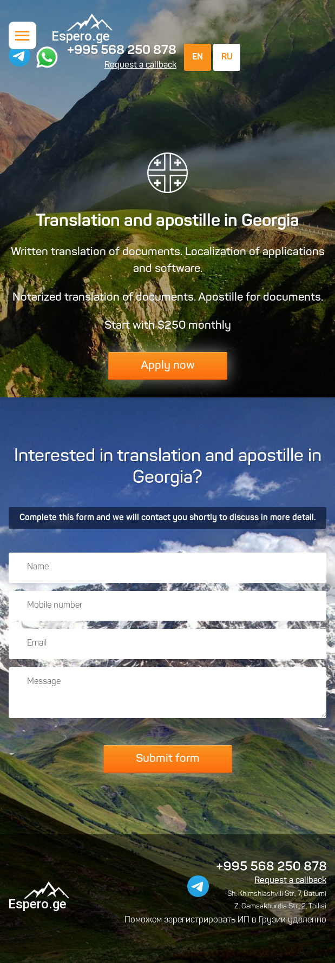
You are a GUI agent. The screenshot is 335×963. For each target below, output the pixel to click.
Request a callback (140, 65)
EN (197, 57)
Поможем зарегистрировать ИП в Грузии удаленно (225, 920)
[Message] (167, 692)
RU (227, 57)
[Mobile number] (167, 606)
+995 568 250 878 (121, 50)
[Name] (167, 568)
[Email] (167, 644)
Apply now (168, 365)
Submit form (168, 759)
